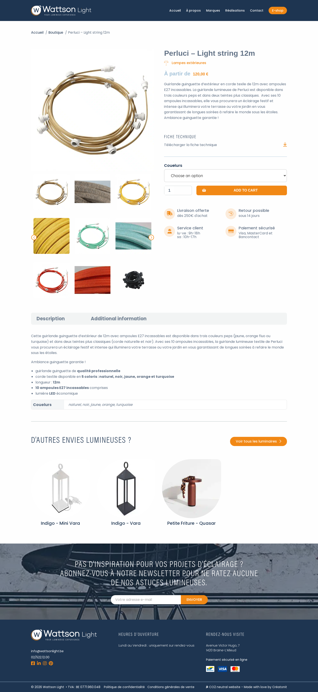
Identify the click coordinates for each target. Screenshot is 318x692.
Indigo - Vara (126, 523)
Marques (213, 10)
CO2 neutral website (223, 687)
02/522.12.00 (40, 657)
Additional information (119, 318)
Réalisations (235, 10)
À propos (193, 10)
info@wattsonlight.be (47, 651)
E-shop (277, 10)
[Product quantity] (169, 190)
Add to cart (246, 190)
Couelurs (173, 165)
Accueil (175, 10)
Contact (256, 10)
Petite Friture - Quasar (191, 523)
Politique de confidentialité (124, 687)
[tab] (50, 319)
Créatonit (279, 687)
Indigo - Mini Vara (60, 523)
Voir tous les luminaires (256, 441)
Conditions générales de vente (170, 687)
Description (51, 318)
